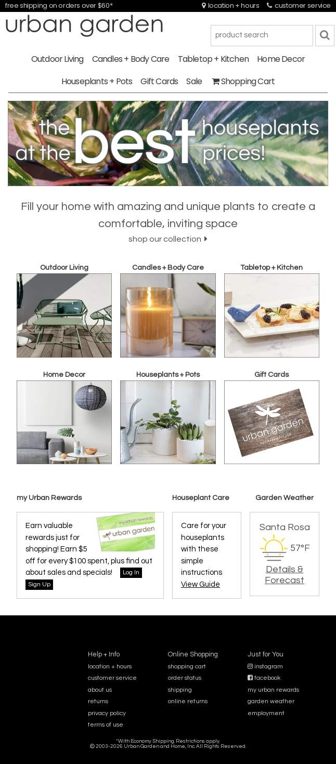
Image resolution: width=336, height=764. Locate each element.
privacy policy (107, 713)
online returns (188, 701)
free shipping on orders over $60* (58, 5)
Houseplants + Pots (97, 81)
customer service (299, 5)
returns (98, 701)
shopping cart (187, 666)
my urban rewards (273, 690)
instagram (265, 666)
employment (266, 713)
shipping (180, 690)
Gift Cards (159, 81)
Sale (194, 81)
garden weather (271, 701)
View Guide (200, 584)
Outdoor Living (57, 59)
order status (184, 678)
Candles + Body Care (131, 59)
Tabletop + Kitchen (213, 59)
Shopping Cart (243, 81)
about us (100, 690)
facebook (264, 678)
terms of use (105, 724)
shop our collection (168, 239)
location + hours (231, 5)
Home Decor (281, 59)
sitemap (167, 753)
